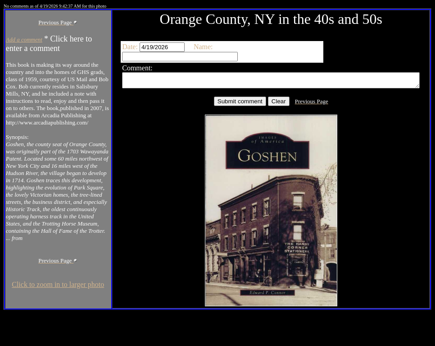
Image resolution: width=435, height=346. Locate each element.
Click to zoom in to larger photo (47, 332)
